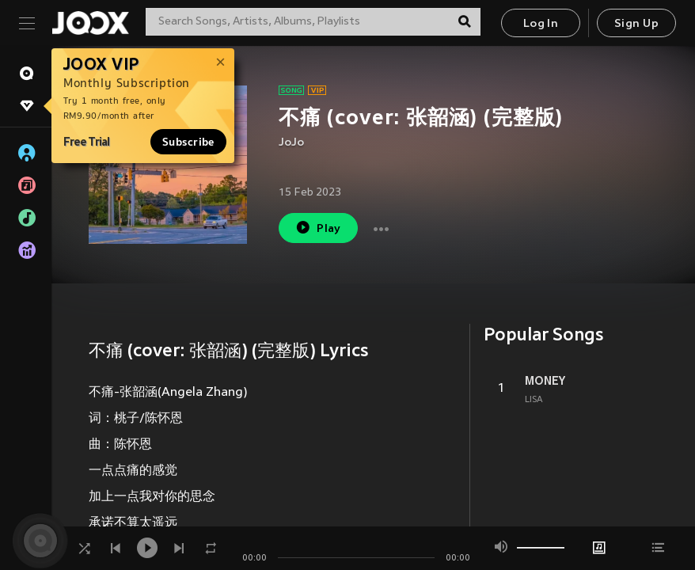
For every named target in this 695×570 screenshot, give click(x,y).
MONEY (545, 380)
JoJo (291, 143)
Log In (540, 24)
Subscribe (188, 141)
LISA (534, 400)
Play (317, 227)
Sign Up (636, 24)
